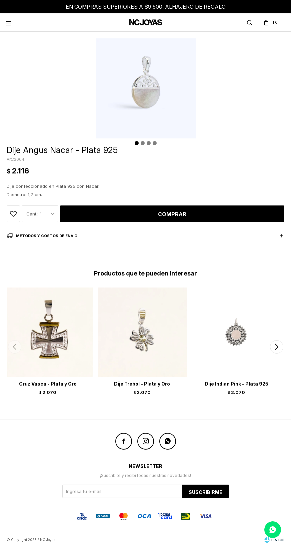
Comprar (172, 214)
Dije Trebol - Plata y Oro (142, 384)
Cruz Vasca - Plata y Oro (48, 384)
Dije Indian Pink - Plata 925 (236, 384)
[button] (276, 347)
